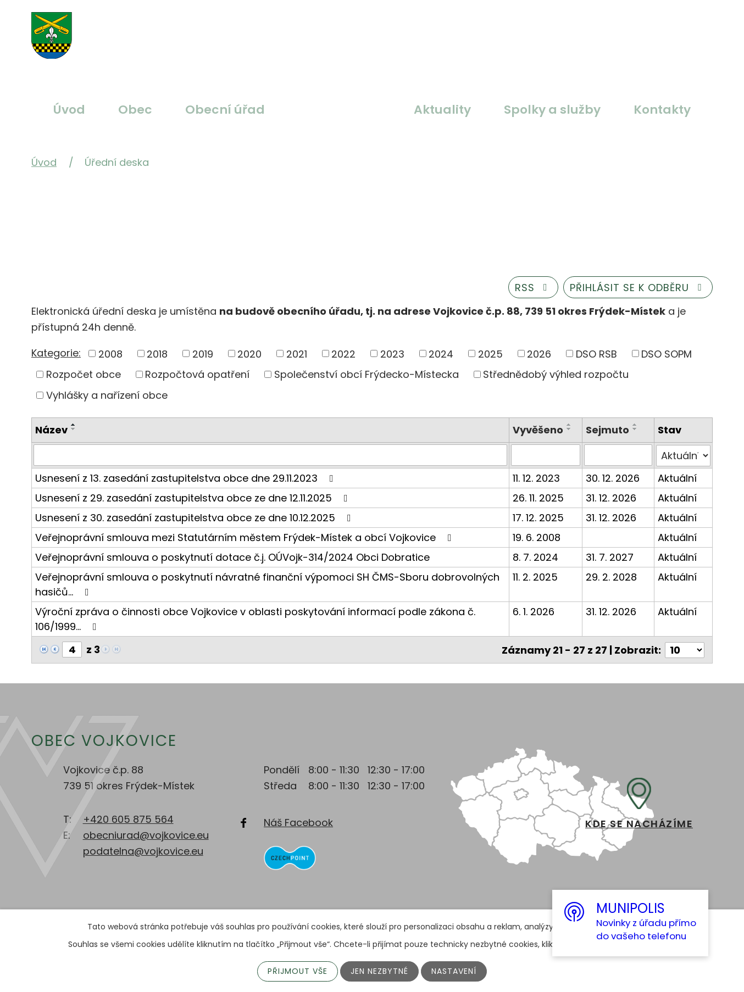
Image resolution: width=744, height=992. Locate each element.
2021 (296, 353)
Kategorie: (56, 353)
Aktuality (442, 109)
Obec (135, 109)
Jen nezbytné (379, 971)
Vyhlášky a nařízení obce (107, 395)
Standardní (353, 29)
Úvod (69, 109)
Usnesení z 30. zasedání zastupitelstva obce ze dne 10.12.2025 (195, 516)
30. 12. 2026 (613, 477)
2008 (110, 353)
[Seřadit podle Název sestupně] (74, 429)
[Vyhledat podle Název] (271, 454)
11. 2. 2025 (535, 576)
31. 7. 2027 (610, 556)
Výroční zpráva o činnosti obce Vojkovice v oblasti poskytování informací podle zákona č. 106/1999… (255, 618)
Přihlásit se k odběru (638, 287)
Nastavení (453, 971)
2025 (490, 353)
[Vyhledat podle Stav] (683, 454)
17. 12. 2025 (538, 516)
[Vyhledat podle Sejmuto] (618, 454)
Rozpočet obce (83, 374)
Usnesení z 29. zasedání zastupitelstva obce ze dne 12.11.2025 (193, 497)
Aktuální (677, 477)
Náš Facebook (298, 821)
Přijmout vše (297, 971)
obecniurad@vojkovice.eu (146, 834)
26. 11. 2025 (538, 497)
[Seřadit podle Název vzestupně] (74, 424)
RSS (533, 287)
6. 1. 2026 (534, 610)
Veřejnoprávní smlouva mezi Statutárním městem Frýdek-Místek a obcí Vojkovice (245, 536)
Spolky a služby (552, 109)
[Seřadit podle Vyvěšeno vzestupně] (570, 424)
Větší (328, 29)
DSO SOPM (666, 353)
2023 (392, 353)
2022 (343, 353)
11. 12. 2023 (536, 477)
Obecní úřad (225, 109)
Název (51, 430)
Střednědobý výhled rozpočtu (556, 374)
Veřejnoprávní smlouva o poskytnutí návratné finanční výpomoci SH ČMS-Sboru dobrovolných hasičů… (267, 583)
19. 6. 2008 (537, 536)
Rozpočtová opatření (197, 374)
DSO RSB (596, 353)
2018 (157, 353)
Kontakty (662, 109)
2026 (539, 353)
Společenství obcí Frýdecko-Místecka (366, 374)
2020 (249, 353)
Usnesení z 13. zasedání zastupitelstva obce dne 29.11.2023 (186, 477)
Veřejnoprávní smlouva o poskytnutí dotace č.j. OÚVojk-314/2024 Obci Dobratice (232, 556)
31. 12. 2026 (611, 497)
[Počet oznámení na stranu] (684, 648)
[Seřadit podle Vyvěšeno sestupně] (570, 429)
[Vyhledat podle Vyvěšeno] (546, 454)
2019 (202, 353)
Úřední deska (339, 109)
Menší (379, 29)
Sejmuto (607, 430)
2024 (441, 353)
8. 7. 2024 (536, 556)
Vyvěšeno (538, 430)
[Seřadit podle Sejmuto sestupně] (635, 429)
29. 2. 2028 (611, 576)
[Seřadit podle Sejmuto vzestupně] (635, 424)
